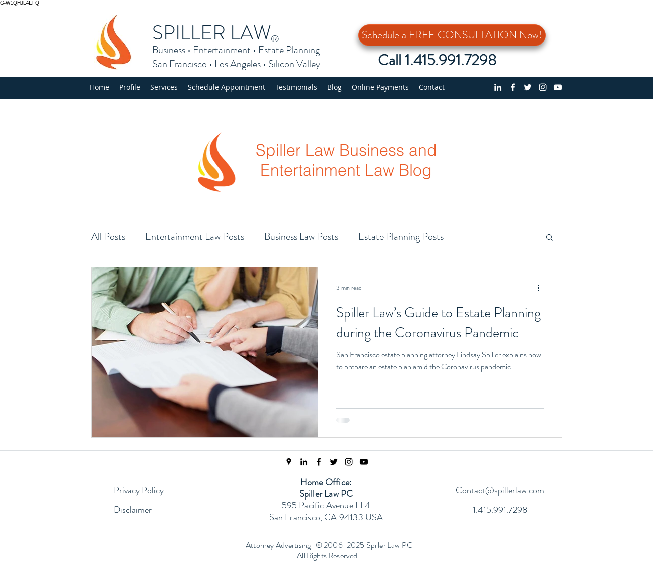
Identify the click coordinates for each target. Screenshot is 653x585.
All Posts (108, 236)
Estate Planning (289, 50)
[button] (164, 87)
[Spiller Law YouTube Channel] (364, 462)
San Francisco (179, 64)
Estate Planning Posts (401, 236)
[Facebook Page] (319, 462)
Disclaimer (133, 509)
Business (168, 50)
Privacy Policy (139, 490)
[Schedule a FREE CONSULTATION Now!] (452, 35)
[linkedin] (498, 87)
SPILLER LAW (211, 32)
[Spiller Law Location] (289, 462)
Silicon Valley (294, 64)
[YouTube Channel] (558, 87)
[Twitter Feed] (334, 462)
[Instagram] (543, 87)
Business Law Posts (301, 236)
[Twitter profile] (528, 87)
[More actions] (542, 288)
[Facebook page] (513, 87)
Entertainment (222, 50)
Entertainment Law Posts (194, 236)
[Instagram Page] (349, 462)
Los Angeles (237, 64)
